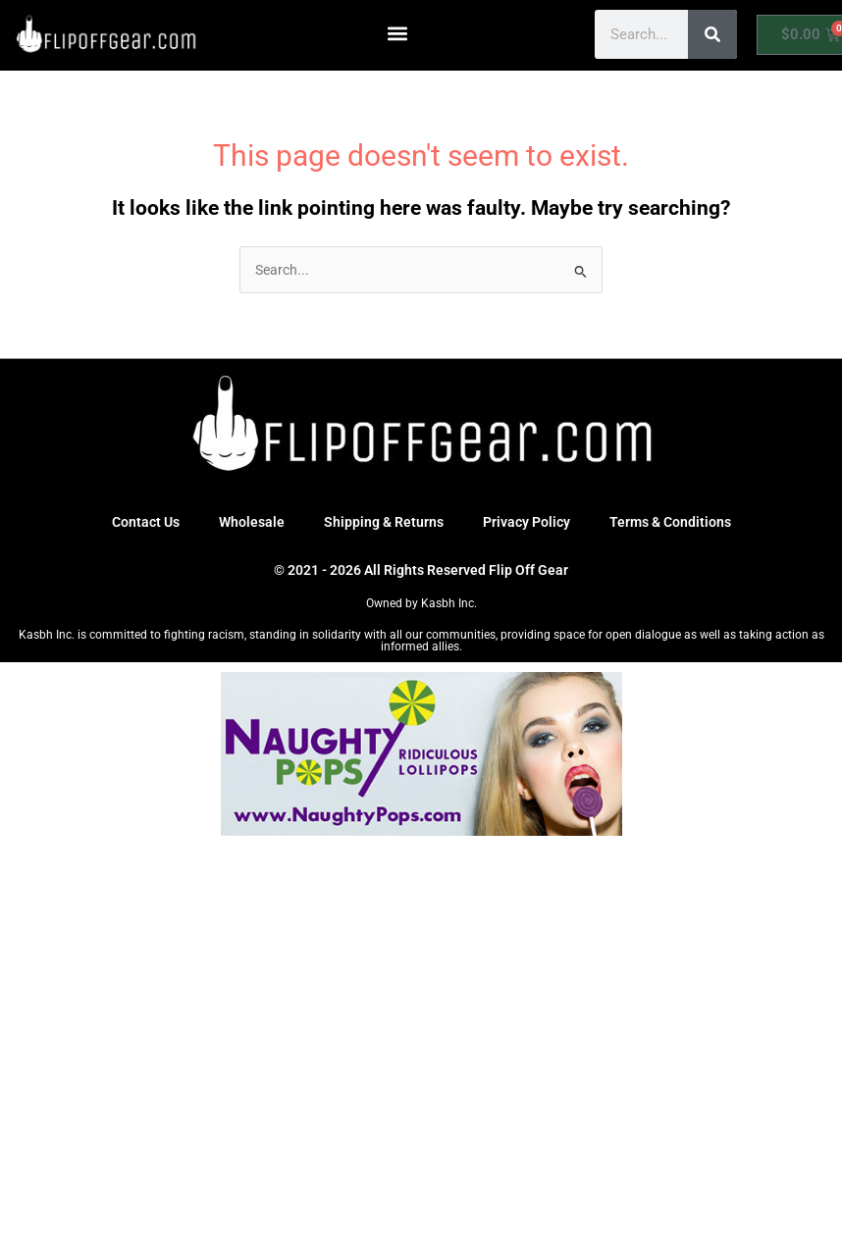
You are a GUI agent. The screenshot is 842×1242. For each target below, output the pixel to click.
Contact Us (146, 522)
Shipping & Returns (384, 522)
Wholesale (252, 522)
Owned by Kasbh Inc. (421, 603)
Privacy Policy (526, 522)
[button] (398, 33)
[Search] (712, 34)
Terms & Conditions (670, 522)
